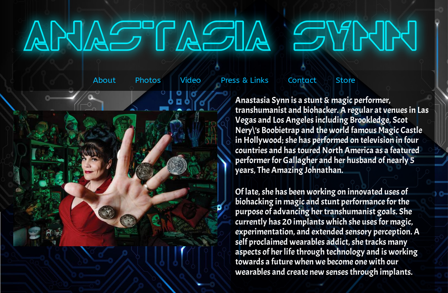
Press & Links (245, 80)
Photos (148, 80)
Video (190, 80)
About (104, 80)
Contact (302, 80)
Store (345, 80)
